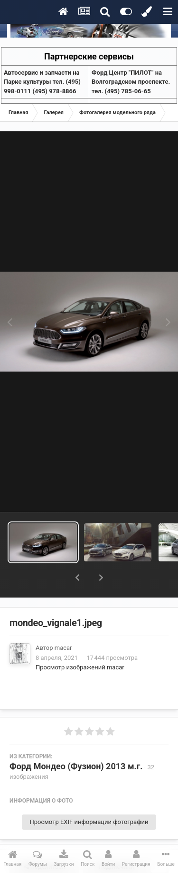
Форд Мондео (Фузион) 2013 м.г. (76, 741)
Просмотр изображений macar (80, 642)
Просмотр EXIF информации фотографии (88, 797)
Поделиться (44, 842)
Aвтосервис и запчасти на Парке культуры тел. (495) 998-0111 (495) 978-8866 (42, 82)
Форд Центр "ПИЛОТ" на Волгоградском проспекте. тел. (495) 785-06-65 (131, 82)
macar (63, 623)
